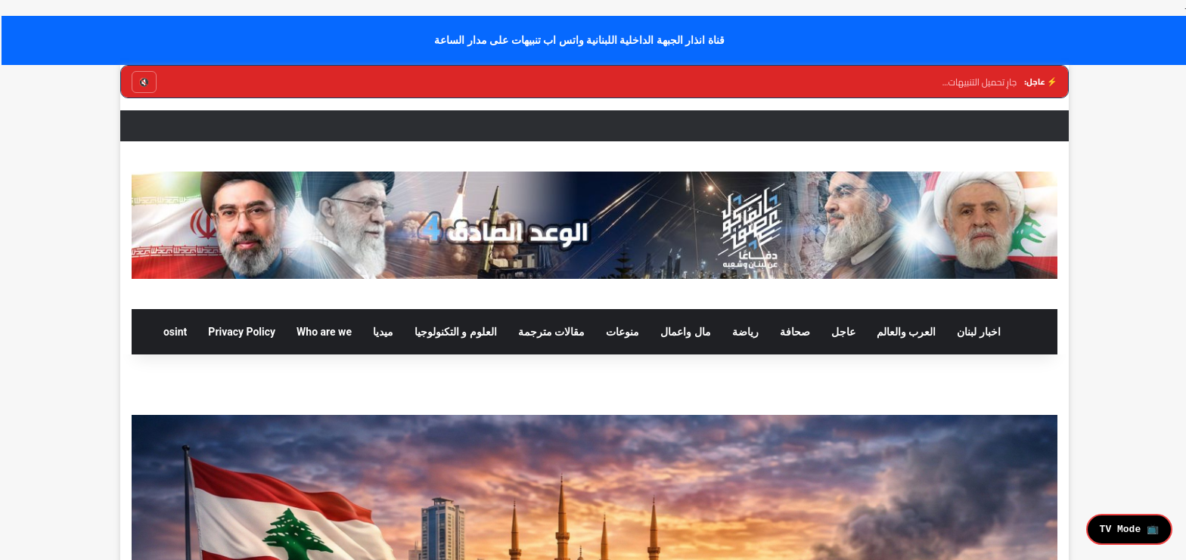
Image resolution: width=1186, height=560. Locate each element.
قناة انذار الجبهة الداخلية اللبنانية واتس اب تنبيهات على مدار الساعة (578, 40)
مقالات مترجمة (550, 332)
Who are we (322, 332)
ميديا (381, 332)
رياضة (744, 332)
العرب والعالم (904, 332)
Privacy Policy (240, 332)
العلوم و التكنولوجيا (454, 332)
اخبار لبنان (976, 332)
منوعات (621, 332)
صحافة (793, 332)
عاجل (842, 332)
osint (173, 332)
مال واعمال (684, 332)
